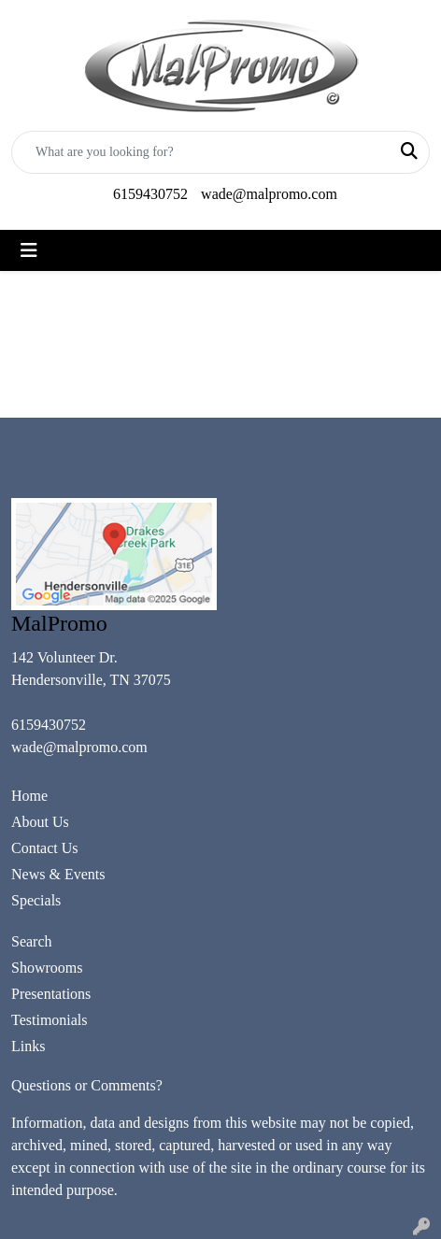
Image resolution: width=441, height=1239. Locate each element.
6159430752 (150, 194)
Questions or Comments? (87, 1085)
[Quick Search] (201, 152)
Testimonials (49, 1020)
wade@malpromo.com (269, 194)
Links (28, 1046)
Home (29, 796)
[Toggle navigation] (29, 250)
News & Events (58, 874)
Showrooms (46, 968)
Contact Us (44, 848)
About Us (40, 822)
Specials (36, 900)
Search (31, 941)
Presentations (51, 994)
